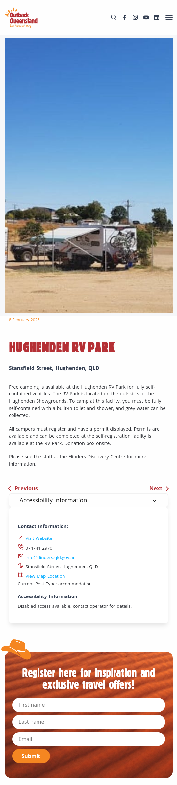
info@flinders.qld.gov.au (47, 557)
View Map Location (41, 576)
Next (155, 488)
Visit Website (38, 538)
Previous (26, 488)
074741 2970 (35, 548)
